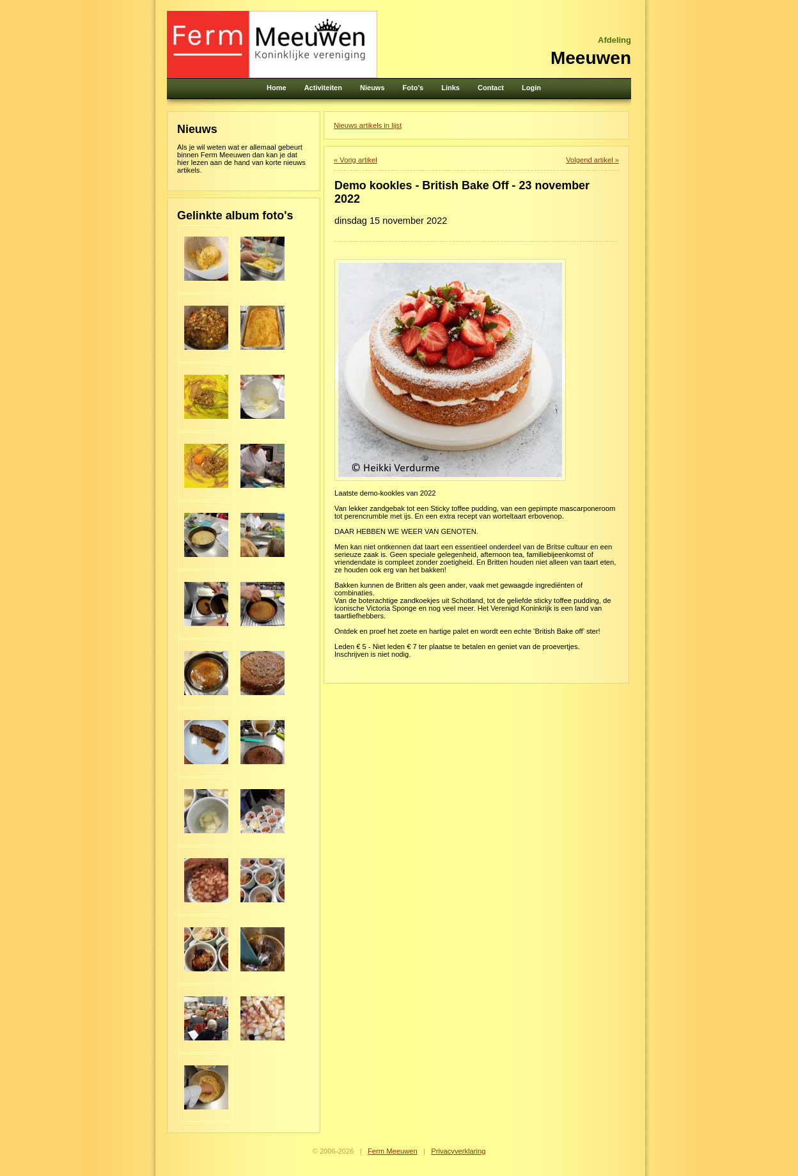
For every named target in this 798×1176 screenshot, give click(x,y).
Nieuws (372, 87)
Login (531, 87)
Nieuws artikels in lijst (368, 125)
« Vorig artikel (355, 160)
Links (450, 87)
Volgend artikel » (592, 160)
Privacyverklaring (458, 1151)
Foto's (413, 87)
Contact (491, 87)
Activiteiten (323, 87)
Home (276, 87)
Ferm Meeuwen (393, 1151)
